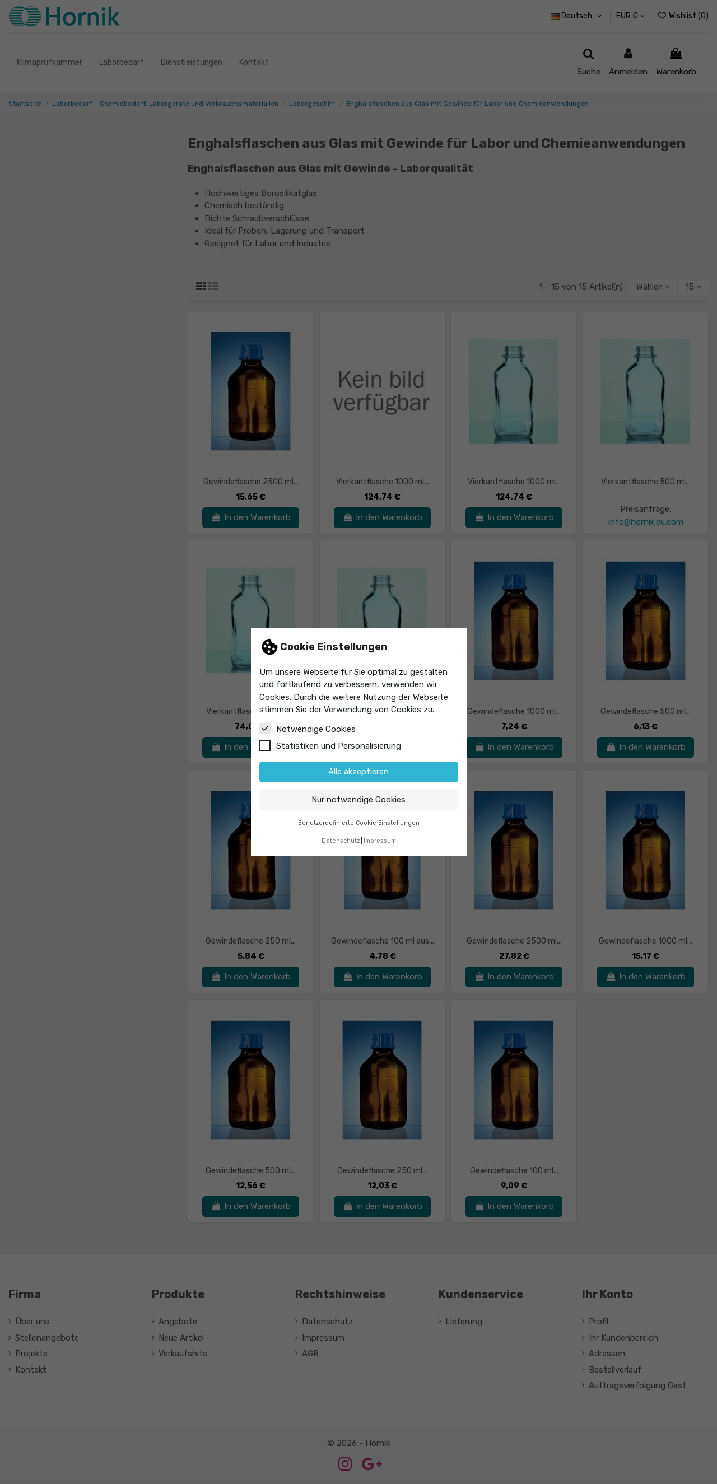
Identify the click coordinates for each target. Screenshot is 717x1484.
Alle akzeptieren (358, 772)
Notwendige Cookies (307, 728)
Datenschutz (341, 840)
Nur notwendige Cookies (358, 800)
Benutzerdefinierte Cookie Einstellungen (359, 823)
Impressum (380, 840)
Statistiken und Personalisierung (330, 745)
